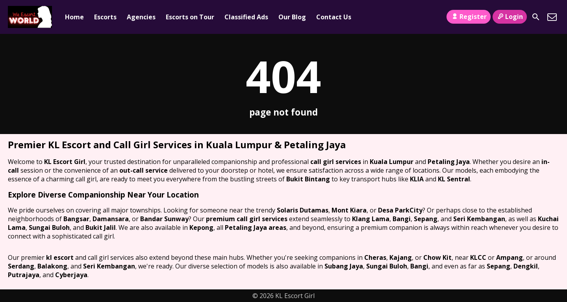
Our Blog (292, 17)
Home (74, 17)
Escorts (105, 17)
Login (510, 16)
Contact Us (333, 17)
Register (468, 16)
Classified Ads (246, 17)
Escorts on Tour (190, 17)
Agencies (141, 17)
